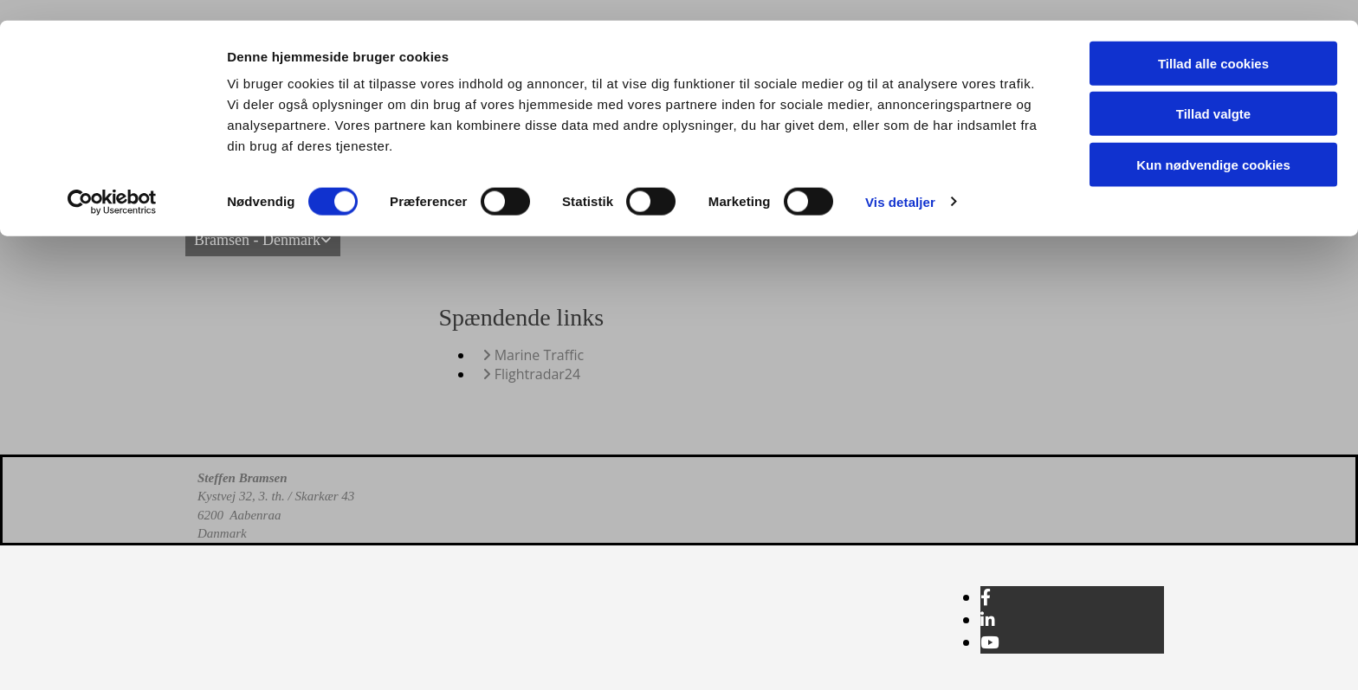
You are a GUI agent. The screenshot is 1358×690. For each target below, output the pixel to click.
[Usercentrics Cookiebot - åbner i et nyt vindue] (112, 182)
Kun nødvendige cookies (1213, 144)
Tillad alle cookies (1213, 42)
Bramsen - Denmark (257, 239)
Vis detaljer (900, 181)
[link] (262, 240)
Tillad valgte (1213, 94)
